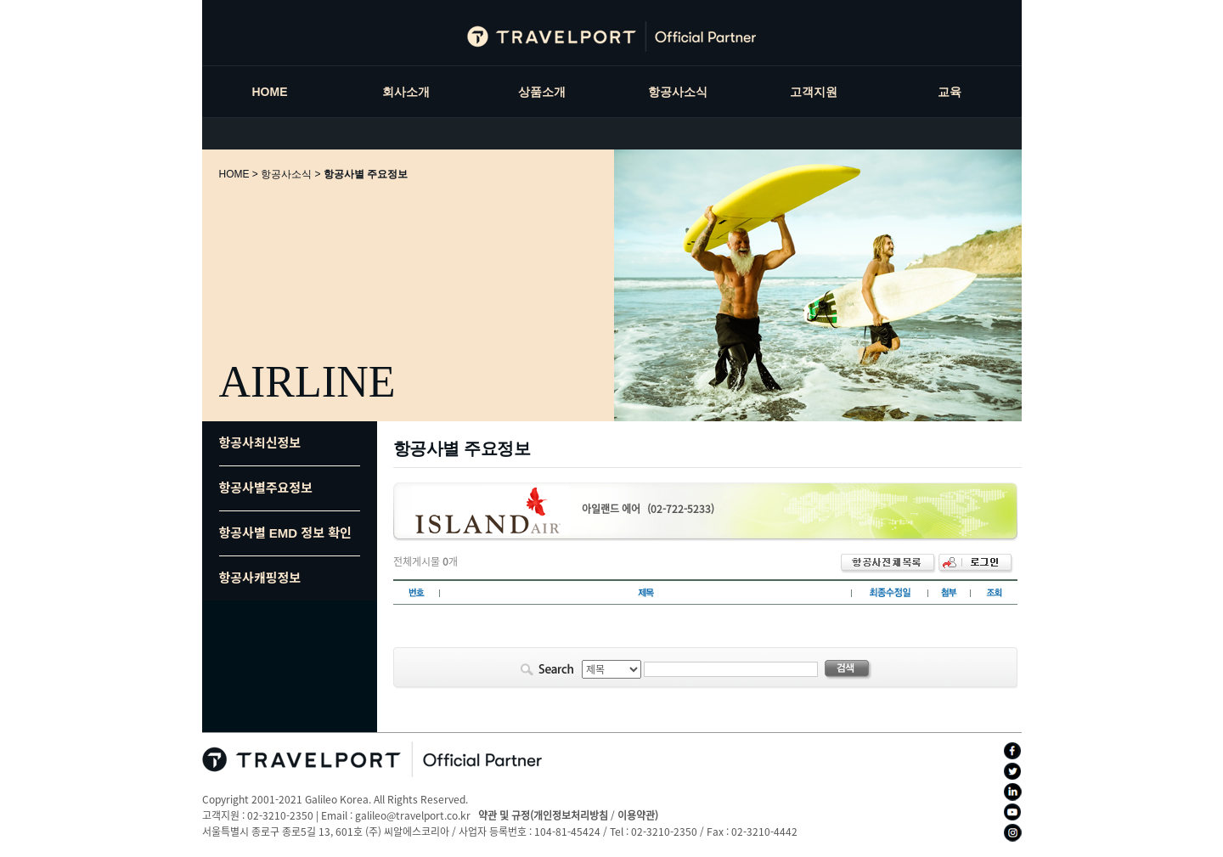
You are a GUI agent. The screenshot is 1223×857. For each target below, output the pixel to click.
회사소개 (406, 92)
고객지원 (813, 92)
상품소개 (542, 92)
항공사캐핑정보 (260, 578)
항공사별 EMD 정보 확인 (285, 533)
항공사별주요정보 (266, 488)
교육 (949, 92)
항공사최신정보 (260, 443)
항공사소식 (677, 92)
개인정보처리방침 (570, 815)
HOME (270, 92)
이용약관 (636, 815)
